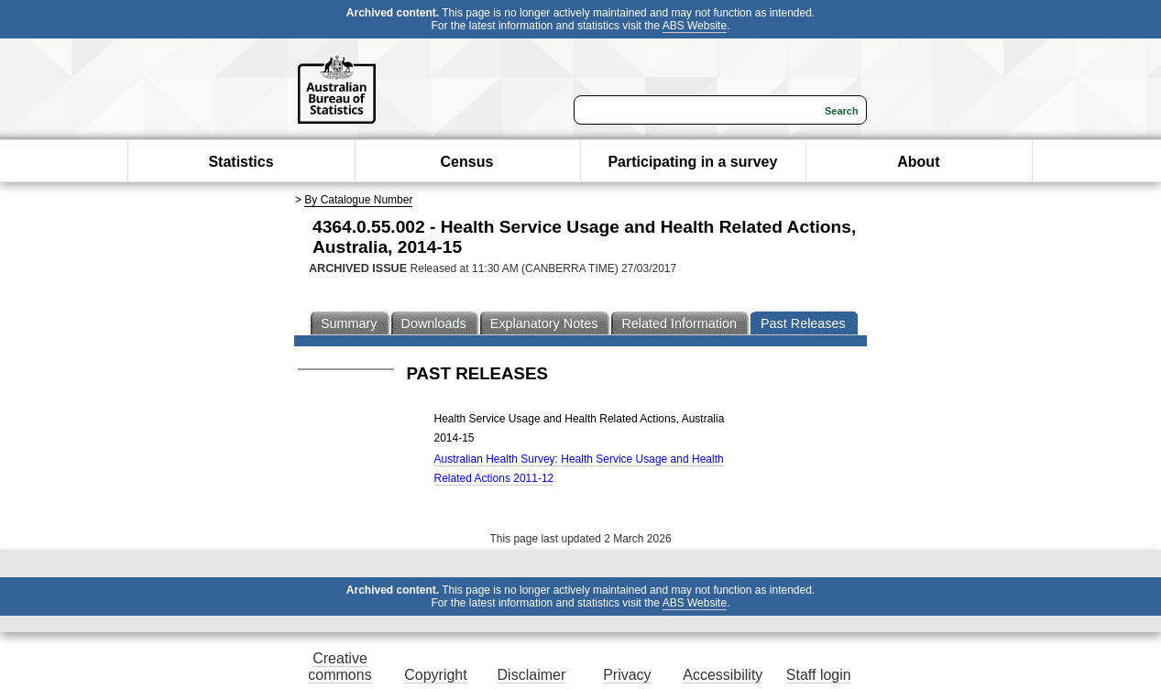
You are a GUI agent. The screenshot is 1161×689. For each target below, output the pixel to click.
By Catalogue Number (358, 199)
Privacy (627, 675)
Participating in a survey (692, 162)
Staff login (818, 675)
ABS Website (695, 25)
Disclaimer (532, 675)
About (918, 162)
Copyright (435, 675)
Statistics (240, 162)
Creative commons (339, 667)
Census (467, 162)
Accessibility (722, 675)
